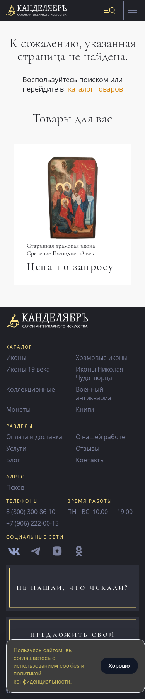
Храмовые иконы (102, 357)
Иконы (16, 357)
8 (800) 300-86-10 (30, 511)
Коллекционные (30, 389)
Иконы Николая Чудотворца (99, 373)
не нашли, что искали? (72, 588)
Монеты (18, 409)
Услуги (16, 448)
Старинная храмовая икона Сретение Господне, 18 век (61, 249)
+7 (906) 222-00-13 (32, 523)
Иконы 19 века (28, 369)
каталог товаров (95, 88)
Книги (85, 409)
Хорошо (119, 666)
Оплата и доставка (34, 437)
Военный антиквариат (95, 393)
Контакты (90, 460)
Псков (15, 487)
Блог (13, 460)
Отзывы (87, 448)
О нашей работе (100, 437)
